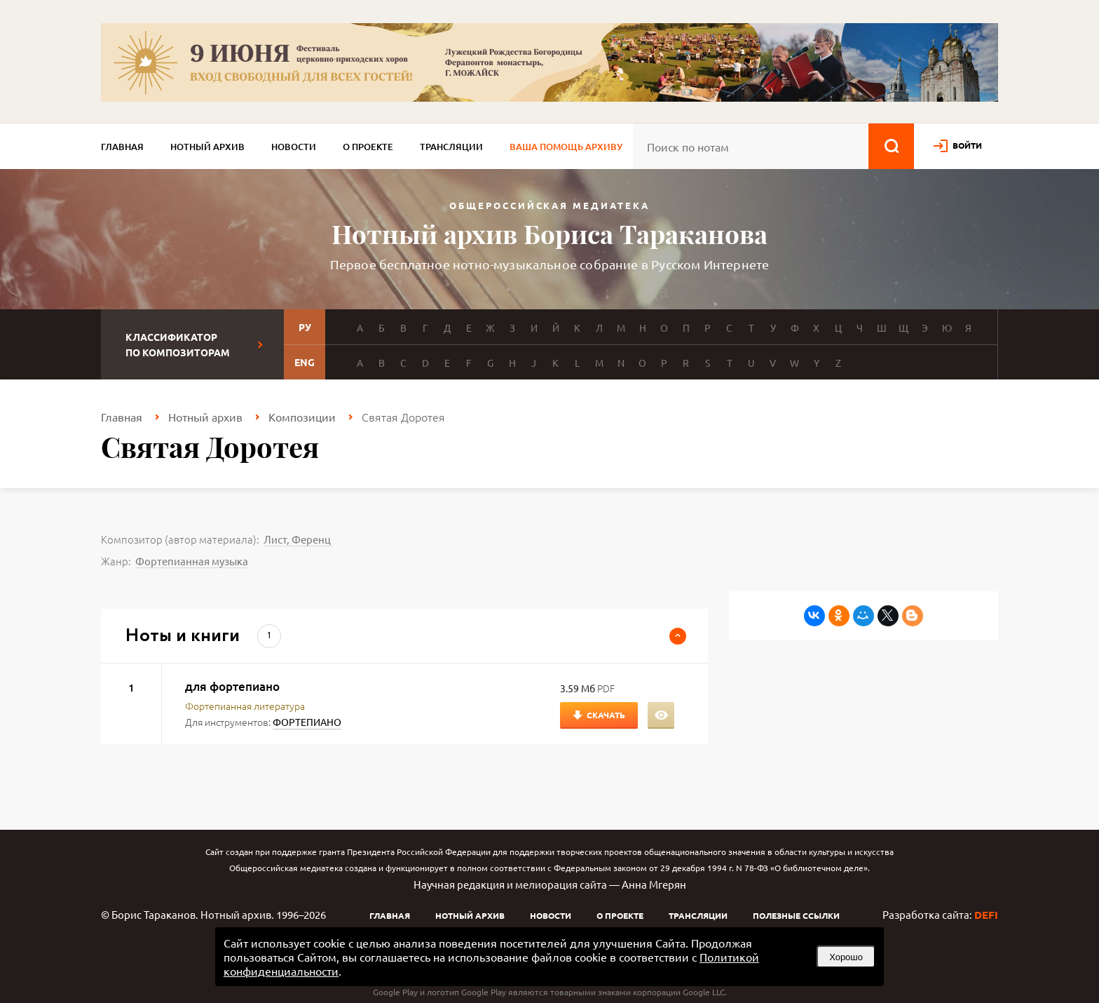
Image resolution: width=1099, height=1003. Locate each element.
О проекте (368, 146)
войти (967, 145)
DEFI (986, 915)
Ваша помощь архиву (566, 146)
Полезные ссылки (796, 915)
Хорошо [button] (846, 957)
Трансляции (451, 146)
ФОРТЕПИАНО (307, 721)
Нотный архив (207, 146)
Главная (122, 146)
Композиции (302, 417)
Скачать (606, 714)
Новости (293, 146)
